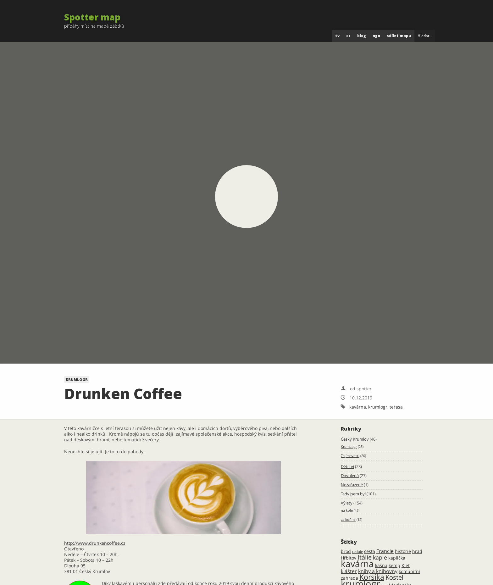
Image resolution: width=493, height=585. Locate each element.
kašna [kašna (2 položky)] (381, 565)
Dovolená (350, 475)
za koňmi (348, 519)
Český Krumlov (355, 439)
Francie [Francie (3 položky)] (385, 551)
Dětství (347, 466)
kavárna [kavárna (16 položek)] (357, 564)
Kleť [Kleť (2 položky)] (406, 565)
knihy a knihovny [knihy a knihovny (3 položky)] (377, 571)
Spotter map (92, 17)
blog (361, 35)
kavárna (357, 407)
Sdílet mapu (399, 35)
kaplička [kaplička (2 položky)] (396, 558)
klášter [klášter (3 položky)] (349, 571)
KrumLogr (77, 379)
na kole (347, 510)
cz (348, 35)
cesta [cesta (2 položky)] (369, 551)
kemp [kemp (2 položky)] (394, 565)
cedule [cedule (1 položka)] (357, 551)
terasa (396, 407)
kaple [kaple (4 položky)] (380, 557)
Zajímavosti (350, 455)
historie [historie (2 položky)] (403, 551)
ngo (376, 35)
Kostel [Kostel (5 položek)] (394, 577)
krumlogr (377, 407)
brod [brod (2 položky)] (346, 551)
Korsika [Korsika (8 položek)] (371, 577)
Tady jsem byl (353, 494)
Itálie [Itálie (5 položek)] (364, 557)
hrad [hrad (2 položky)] (417, 551)
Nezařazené (352, 485)
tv (337, 35)
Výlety (346, 503)
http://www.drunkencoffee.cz (94, 543)
